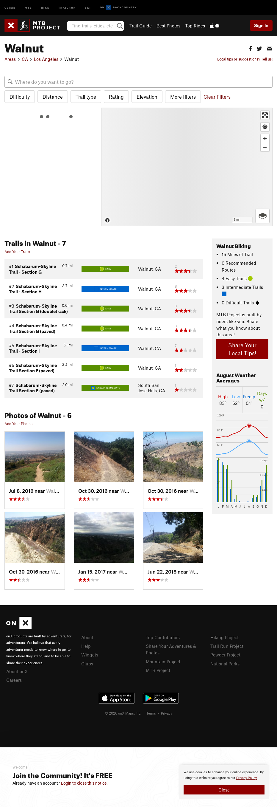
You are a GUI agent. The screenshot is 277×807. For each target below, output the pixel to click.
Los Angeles (46, 59)
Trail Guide (140, 25)
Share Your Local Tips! (242, 349)
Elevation (147, 97)
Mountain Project (163, 661)
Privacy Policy (246, 778)
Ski (88, 7)
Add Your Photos (18, 423)
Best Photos (168, 25)
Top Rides (195, 25)
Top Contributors (163, 637)
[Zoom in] (265, 138)
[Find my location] (265, 127)
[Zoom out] (265, 147)
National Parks (225, 663)
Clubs (87, 663)
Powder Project (225, 654)
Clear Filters (217, 97)
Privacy (166, 713)
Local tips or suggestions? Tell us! (245, 59)
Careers (14, 680)
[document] (224, 781)
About (87, 637)
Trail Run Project (226, 646)
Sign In (261, 25)
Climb (10, 7)
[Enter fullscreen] (265, 115)
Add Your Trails (17, 251)
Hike (45, 7)
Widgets (89, 654)
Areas (10, 59)
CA (25, 59)
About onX (17, 671)
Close (224, 789)
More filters (183, 97)
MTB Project (158, 670)
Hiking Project (224, 637)
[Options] (262, 216)
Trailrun (67, 7)
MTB (28, 7)
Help (86, 646)
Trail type (86, 97)
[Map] (186, 167)
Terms (151, 713)
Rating (116, 97)
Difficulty (20, 97)
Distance (53, 97)
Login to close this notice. (84, 783)
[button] (250, 47)
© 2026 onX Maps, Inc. (123, 713)
